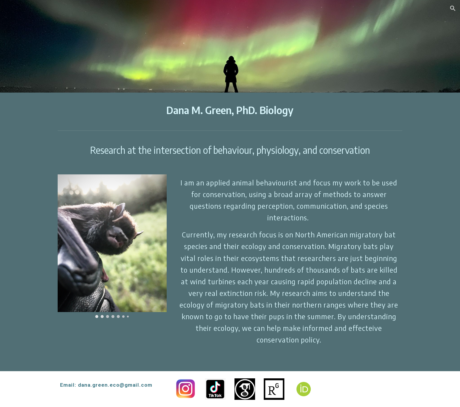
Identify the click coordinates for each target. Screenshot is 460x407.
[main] (230, 110)
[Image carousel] (112, 246)
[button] (453, 8)
